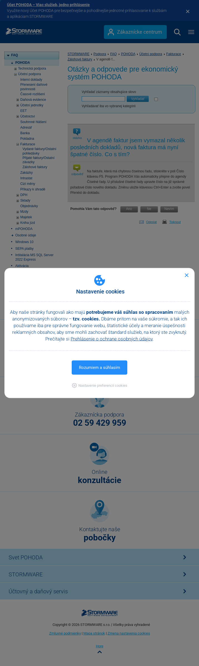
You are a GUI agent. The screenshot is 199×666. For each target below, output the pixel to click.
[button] (99, 385)
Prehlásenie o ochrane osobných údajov (112, 339)
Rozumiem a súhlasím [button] (99, 367)
